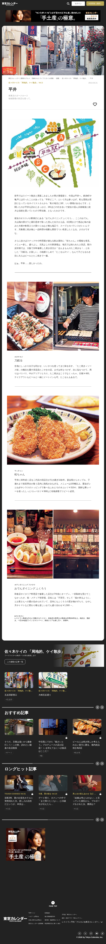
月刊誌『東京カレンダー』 (69, 914)
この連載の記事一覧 (15, 662)
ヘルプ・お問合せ (34, 916)
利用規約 (47, 913)
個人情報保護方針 (50, 916)
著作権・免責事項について (52, 920)
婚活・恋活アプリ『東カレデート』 (72, 918)
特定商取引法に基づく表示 (52, 923)
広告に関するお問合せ (35, 920)
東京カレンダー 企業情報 (36, 923)
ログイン (78, 4)
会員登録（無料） (95, 3)
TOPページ (32, 913)
